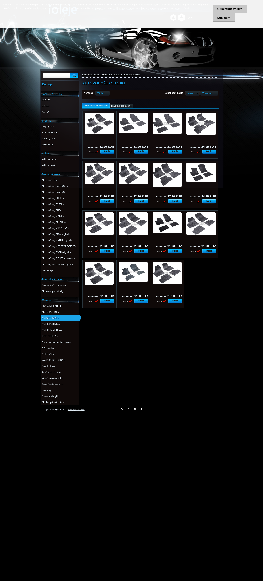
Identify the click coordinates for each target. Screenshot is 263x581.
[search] (73, 75)
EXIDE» (46, 105)
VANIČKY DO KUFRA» (53, 360)
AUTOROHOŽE (96, 74)
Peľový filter (48, 144)
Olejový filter (48, 126)
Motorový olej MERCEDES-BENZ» (59, 246)
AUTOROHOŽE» (50, 318)
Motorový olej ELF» (51, 210)
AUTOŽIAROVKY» (51, 324)
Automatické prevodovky (54, 285)
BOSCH (46, 99)
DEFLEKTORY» (50, 336)
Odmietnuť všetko (229, 9)
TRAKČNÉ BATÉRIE (52, 306)
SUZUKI (136, 74)
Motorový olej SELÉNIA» (54, 222)
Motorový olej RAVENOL (54, 192)
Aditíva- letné (48, 165)
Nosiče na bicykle (50, 396)
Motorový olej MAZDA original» (57, 240)
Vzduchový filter (50, 132)
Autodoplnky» (48, 366)
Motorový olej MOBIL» (53, 216)
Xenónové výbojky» (51, 372)
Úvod (84, 74)
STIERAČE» (48, 354)
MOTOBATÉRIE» (50, 312)
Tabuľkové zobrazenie (95, 105)
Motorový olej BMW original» (56, 234)
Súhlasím (223, 17)
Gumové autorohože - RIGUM (117, 74)
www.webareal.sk (76, 409)
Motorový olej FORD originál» (56, 252)
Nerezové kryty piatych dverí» (56, 342)
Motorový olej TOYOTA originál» (57, 264)
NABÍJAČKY (48, 348)
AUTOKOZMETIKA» (52, 330)
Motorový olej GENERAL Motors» (58, 258)
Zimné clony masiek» (52, 378)
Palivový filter (48, 138)
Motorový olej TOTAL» (53, 204)
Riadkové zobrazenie (121, 106)
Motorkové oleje (50, 180)
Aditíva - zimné (49, 159)
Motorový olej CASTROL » (55, 186)
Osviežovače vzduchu (52, 384)
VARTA (45, 112)
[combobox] (192, 93)
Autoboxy (46, 390)
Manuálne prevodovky (52, 291)
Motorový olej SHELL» (53, 198)
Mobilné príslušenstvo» (53, 402)
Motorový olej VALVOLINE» (55, 228)
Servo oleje (47, 270)
